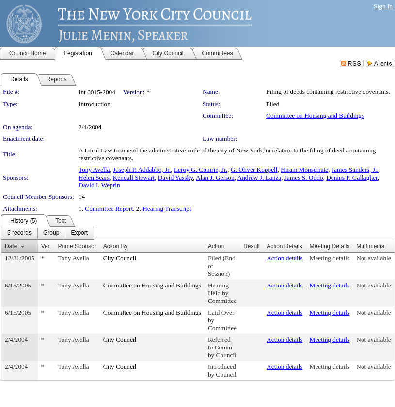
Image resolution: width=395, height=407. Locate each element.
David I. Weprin (99, 185)
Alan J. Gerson (215, 177)
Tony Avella (94, 169)
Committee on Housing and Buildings (315, 115)
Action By (115, 246)
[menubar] (47, 233)
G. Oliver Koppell (254, 169)
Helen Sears (94, 177)
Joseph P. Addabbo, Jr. (142, 169)
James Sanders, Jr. (355, 169)
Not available (373, 258)
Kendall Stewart (134, 177)
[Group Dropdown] (51, 233)
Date (11, 246)
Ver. (46, 246)
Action (216, 246)
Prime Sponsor (77, 246)
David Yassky (175, 177)
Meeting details (330, 258)
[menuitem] (19, 233)
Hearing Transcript (166, 208)
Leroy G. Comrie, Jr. (200, 169)
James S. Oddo (303, 177)
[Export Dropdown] (79, 233)
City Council (120, 258)
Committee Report (109, 208)
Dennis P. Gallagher (352, 177)
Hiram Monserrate (304, 169)
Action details (284, 258)
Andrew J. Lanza (259, 177)
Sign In (383, 6)
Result (251, 246)
